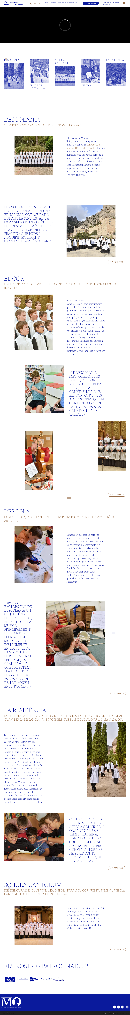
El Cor (14, 278)
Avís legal (104, 1013)
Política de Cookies (124, 1013)
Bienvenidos (107, 2)
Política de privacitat (113, 1013)
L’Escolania (22, 119)
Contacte (106, 4)
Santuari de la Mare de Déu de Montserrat (83, 146)
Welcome (116, 2)
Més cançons (38, 3)
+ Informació (117, 262)
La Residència (25, 709)
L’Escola (17, 511)
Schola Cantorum (33, 884)
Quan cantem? (91, 3)
